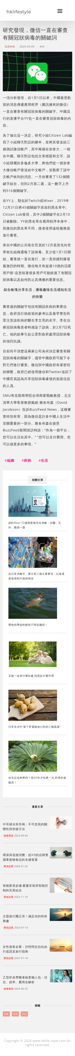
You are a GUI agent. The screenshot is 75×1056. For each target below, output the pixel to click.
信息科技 (10, 46)
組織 (6, 1014)
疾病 (15, 1014)
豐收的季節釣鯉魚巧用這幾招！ (28, 624)
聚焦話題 (8, 866)
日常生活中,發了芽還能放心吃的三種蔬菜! (34, 726)
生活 (24, 1014)
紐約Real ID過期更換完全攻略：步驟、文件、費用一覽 (34, 525)
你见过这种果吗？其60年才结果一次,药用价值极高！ (37, 780)
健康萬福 (8, 835)
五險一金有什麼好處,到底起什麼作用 (31, 675)
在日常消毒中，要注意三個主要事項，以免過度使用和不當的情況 (36, 576)
